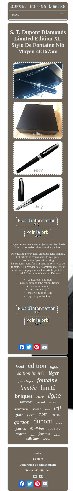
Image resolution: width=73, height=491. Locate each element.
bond (20, 367)
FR (41, 476)
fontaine (47, 380)
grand (19, 414)
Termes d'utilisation (37, 470)
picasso (31, 415)
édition (37, 365)
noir (43, 413)
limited (40, 402)
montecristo (22, 408)
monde (52, 402)
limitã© (55, 414)
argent (21, 434)
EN (35, 476)
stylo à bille (54, 429)
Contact (38, 458)
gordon (22, 422)
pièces (32, 435)
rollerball (26, 402)
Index (38, 453)
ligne (54, 395)
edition (46, 439)
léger (54, 373)
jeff (57, 407)
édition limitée (31, 373)
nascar (36, 409)
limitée (28, 387)
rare (40, 396)
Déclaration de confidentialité (37, 464)
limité (48, 387)
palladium (33, 438)
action (47, 409)
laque (59, 423)
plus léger (25, 381)
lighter (55, 367)
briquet (23, 396)
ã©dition (37, 429)
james (20, 428)
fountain (44, 434)
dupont (42, 421)
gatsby (57, 435)
